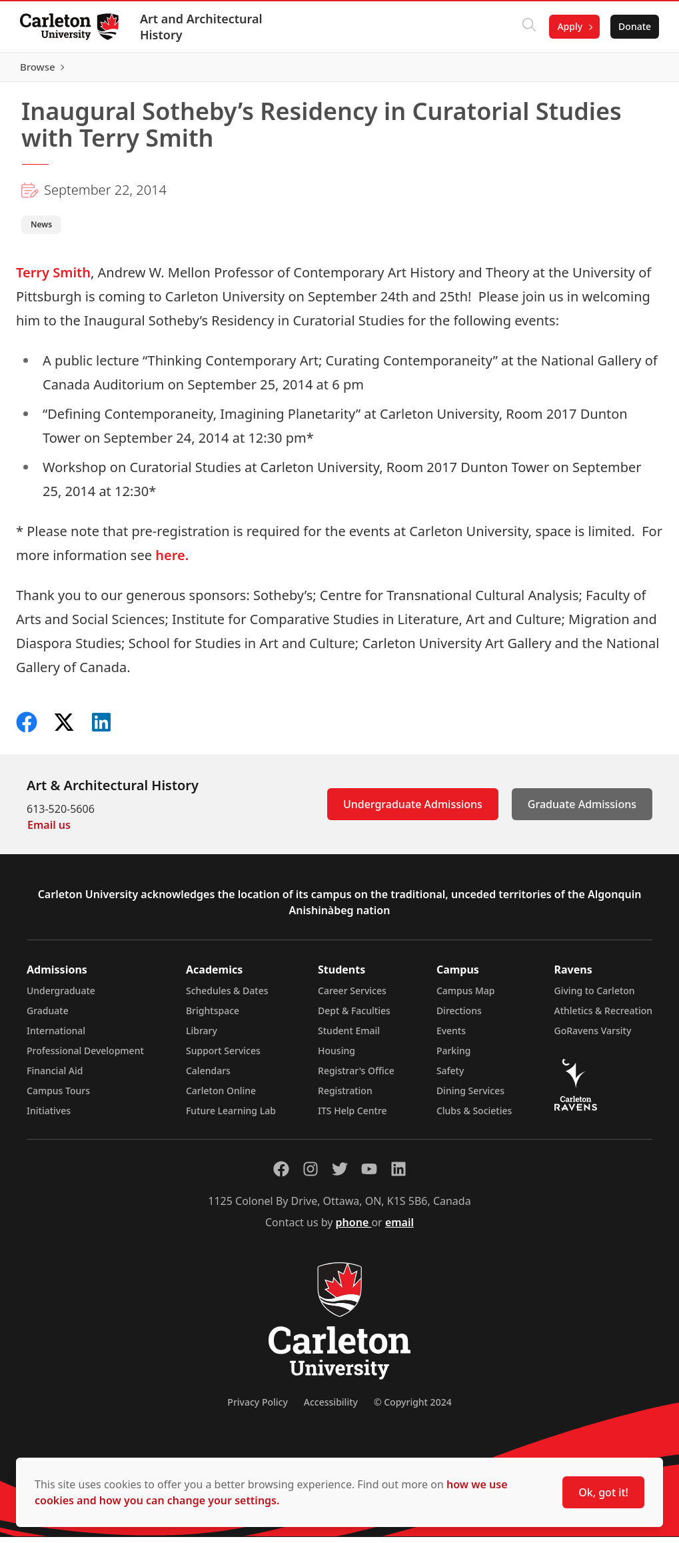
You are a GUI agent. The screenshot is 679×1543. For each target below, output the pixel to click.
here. (172, 561)
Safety (450, 1076)
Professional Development (85, 1056)
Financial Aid (55, 1076)
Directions (459, 1016)
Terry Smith (53, 278)
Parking (453, 1056)
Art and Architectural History (202, 27)
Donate (633, 26)
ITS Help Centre (352, 1116)
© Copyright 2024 (413, 1408)
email (399, 1228)
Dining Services (470, 1096)
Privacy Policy (257, 1408)
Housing (336, 1056)
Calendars (208, 1076)
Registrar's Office (356, 1076)
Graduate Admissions (582, 810)
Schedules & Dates (227, 996)
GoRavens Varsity (593, 1036)
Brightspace (212, 1016)
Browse (632, 70)
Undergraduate (61, 996)
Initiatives (49, 1116)
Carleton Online (221, 1096)
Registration (345, 1096)
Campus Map (465, 996)
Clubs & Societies (474, 1116)
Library (201, 1036)
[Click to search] (527, 27)
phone (354, 1228)
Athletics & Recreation (603, 1016)
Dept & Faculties (354, 1016)
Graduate (48, 1016)
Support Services (223, 1056)
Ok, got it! (603, 1492)
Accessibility (331, 1408)
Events (451, 1036)
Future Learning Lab (231, 1116)
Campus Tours (58, 1096)
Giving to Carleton (594, 996)
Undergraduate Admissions (412, 810)
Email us (49, 831)
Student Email (349, 1036)
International (56, 1036)
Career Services (352, 996)
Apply (568, 26)
